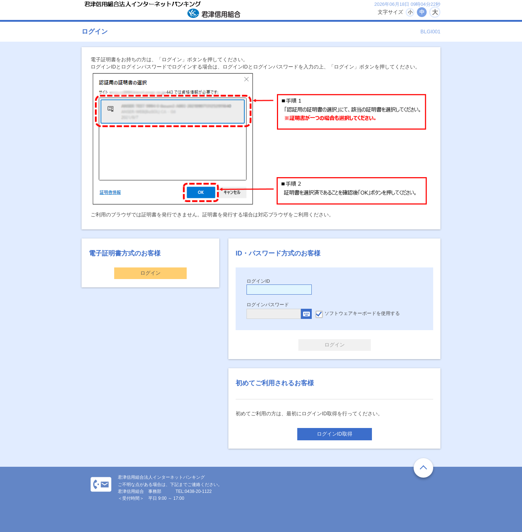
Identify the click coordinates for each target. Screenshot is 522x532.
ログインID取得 (334, 434)
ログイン (150, 273)
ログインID (258, 281)
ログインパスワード (267, 304)
